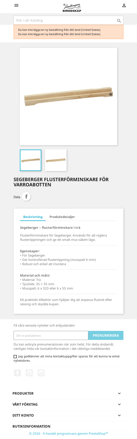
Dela (26, 196)
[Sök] (68, 20)
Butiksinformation (31, 426)
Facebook (17, 372)
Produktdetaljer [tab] (62, 217)
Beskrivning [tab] (32, 217)
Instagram (41, 372)
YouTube (29, 372)
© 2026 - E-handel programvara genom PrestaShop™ (68, 433)
